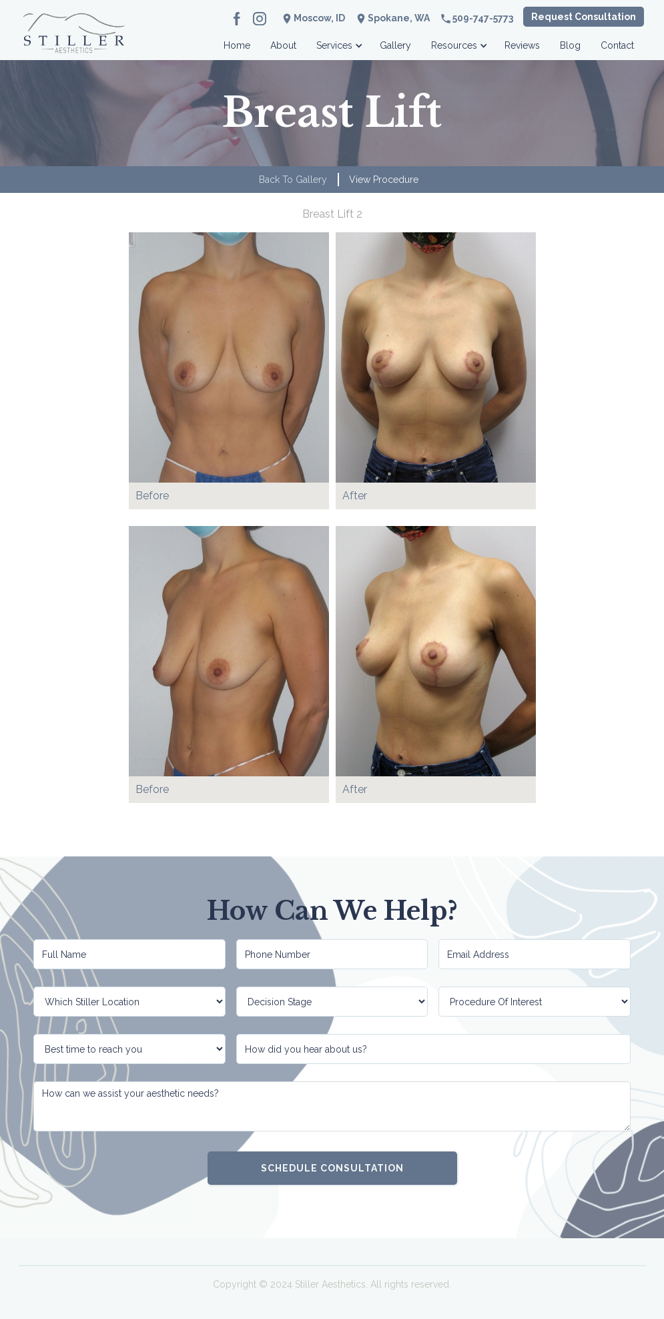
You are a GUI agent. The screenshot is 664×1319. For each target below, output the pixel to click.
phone (446, 19)
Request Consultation (583, 16)
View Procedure (383, 179)
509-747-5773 (482, 18)
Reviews (522, 45)
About (283, 45)
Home (237, 45)
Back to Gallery (293, 179)
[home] (73, 41)
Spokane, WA (399, 18)
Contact (617, 45)
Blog (570, 45)
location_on (361, 19)
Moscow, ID (319, 18)
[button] (338, 41)
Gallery (395, 45)
